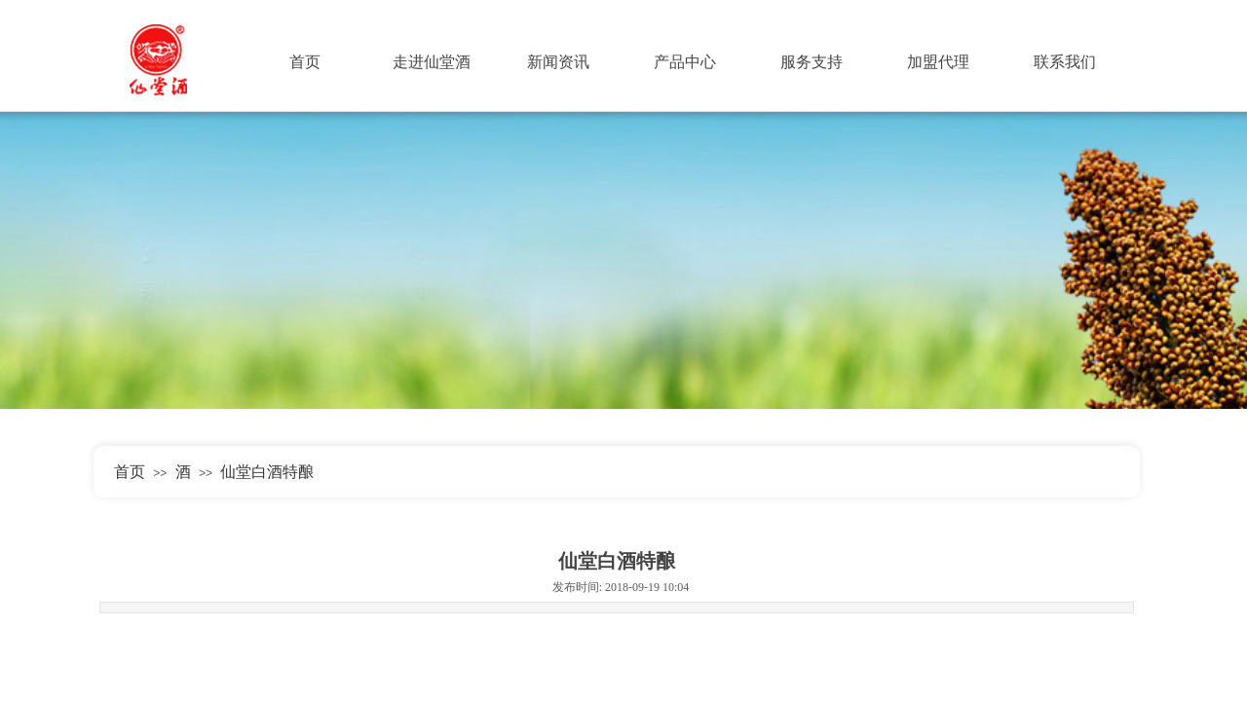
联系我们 (1065, 62)
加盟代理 (938, 62)
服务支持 (811, 62)
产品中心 (685, 62)
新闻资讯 (558, 62)
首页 (305, 62)
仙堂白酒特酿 (267, 471)
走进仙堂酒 (432, 62)
